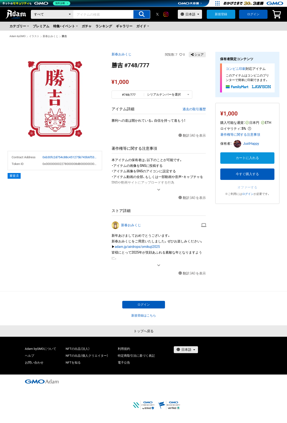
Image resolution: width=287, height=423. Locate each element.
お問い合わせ (34, 362)
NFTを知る (73, 362)
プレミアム (41, 26)
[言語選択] (190, 14)
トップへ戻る (144, 331)
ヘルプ (29, 355)
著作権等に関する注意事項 (240, 134)
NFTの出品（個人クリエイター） (87, 355)
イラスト (34, 36)
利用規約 (124, 349)
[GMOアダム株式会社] (42, 381)
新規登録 (221, 14)
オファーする (247, 187)
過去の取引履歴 (194, 109)
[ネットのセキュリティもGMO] (36, 3)
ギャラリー (124, 26)
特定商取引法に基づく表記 (136, 355)
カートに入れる (247, 158)
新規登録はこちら (143, 315)
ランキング (103, 26)
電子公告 (124, 362)
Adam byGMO (17, 36)
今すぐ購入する (247, 174)
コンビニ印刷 (236, 69)
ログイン (253, 14)
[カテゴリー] (52, 14)
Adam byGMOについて (40, 349)
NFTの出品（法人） (78, 349)
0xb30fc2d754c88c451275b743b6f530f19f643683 (70, 157)
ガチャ (87, 26)
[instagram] (166, 14)
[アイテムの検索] (141, 14)
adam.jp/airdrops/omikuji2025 (137, 247)
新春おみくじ (50, 36)
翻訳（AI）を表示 (192, 135)
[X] (157, 14)
